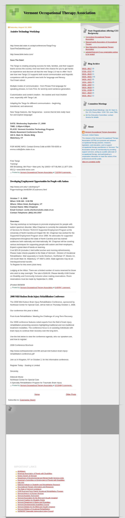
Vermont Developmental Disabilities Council (33, 504)
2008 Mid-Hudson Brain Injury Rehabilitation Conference (37, 296)
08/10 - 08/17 (87, 68)
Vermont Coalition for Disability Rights (31, 500)
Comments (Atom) (27, 400)
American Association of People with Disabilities (35, 473)
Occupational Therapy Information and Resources (36, 487)
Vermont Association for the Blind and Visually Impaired (38, 498)
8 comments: (66, 172)
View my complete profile (91, 162)
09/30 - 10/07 (87, 85)
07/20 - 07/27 (87, 71)
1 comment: (66, 287)
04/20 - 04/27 (87, 79)
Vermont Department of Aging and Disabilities (34, 502)
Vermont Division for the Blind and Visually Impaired (36, 507)
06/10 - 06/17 (87, 96)
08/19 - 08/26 (87, 87)
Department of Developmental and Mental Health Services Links (41, 478)
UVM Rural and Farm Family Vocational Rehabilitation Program (40, 491)
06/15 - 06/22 (87, 74)
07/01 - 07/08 (87, 90)
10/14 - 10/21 (87, 82)
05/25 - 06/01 (87, 77)
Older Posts (71, 394)
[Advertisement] (27, 435)
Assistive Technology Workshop (25, 31)
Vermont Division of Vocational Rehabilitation (34, 509)
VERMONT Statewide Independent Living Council (35, 511)
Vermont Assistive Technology (28, 496)
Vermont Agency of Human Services (31, 493)
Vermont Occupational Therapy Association (100, 132)
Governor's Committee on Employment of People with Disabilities (41, 480)
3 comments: (67, 385)
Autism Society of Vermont (27, 476)
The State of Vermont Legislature (29, 489)
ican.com (21, 482)
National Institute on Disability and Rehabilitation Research (39, 484)
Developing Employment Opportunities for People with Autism (39, 181)
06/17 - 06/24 (87, 93)
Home (37, 394)
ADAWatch (21, 471)
